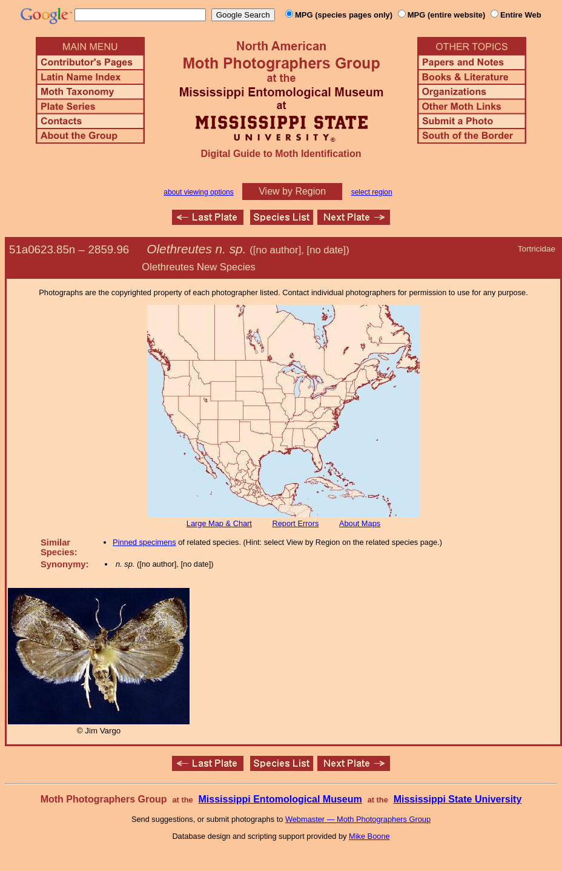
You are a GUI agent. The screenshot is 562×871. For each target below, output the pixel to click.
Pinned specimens (144, 542)
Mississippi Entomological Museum (280, 799)
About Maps (359, 523)
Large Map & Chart (219, 523)
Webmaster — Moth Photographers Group (358, 819)
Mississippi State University (458, 799)
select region (371, 192)
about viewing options (198, 192)
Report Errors (296, 523)
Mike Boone (369, 836)
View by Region (292, 191)
